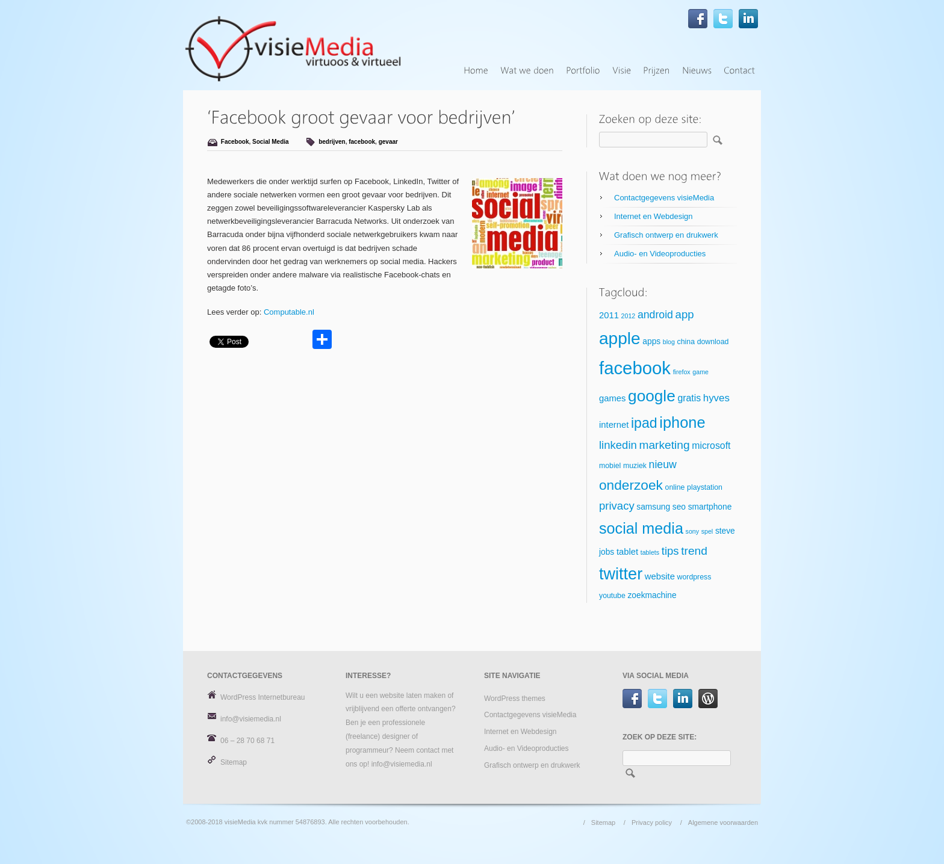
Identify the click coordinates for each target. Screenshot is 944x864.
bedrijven (331, 141)
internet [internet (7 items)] (614, 425)
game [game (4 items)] (700, 371)
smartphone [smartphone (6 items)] (710, 506)
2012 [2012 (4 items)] (628, 315)
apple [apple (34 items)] (620, 338)
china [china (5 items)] (686, 342)
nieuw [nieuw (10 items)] (663, 464)
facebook (362, 141)
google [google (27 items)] (651, 396)
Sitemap (233, 762)
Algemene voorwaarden (723, 822)
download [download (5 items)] (713, 342)
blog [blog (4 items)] (669, 341)
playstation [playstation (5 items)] (704, 487)
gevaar (388, 141)
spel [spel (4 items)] (707, 531)
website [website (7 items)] (660, 576)
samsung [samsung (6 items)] (653, 506)
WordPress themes (514, 698)
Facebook (235, 141)
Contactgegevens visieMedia (664, 197)
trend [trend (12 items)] (694, 551)
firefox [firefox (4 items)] (682, 371)
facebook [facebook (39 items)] (635, 368)
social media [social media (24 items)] (641, 528)
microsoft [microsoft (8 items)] (711, 445)
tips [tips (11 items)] (670, 551)
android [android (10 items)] (655, 315)
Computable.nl (289, 311)
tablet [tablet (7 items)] (627, 552)
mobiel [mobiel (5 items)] (610, 465)
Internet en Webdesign (653, 216)
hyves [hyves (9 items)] (716, 398)
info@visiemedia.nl (250, 719)
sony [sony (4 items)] (693, 531)
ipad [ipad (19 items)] (644, 423)
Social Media (270, 141)
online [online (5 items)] (675, 487)
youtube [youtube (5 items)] (612, 595)
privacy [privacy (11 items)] (617, 505)
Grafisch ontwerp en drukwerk (666, 234)
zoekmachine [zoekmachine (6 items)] (651, 595)
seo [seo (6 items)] (679, 506)
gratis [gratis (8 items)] (689, 398)
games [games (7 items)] (612, 398)
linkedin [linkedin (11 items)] (618, 445)
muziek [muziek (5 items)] (635, 465)
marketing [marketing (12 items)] (664, 445)
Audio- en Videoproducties (660, 253)
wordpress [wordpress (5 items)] (694, 577)
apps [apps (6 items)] (651, 341)
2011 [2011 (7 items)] (609, 315)
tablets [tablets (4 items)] (650, 552)
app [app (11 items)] (684, 314)
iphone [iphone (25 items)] (682, 422)
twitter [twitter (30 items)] (620, 574)
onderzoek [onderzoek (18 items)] (631, 485)
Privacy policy (652, 822)
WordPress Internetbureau (262, 697)
